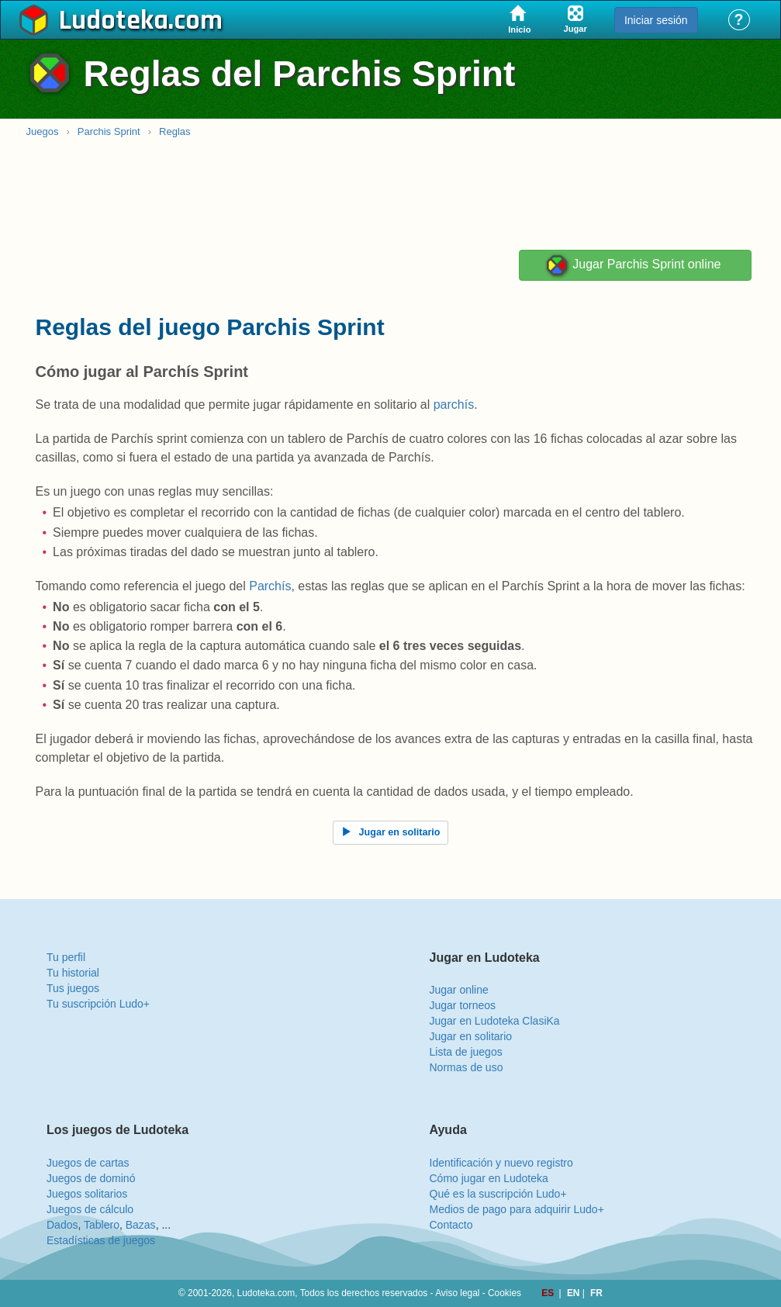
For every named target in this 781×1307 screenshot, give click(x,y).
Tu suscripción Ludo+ (98, 1004)
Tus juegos (73, 988)
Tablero (101, 1225)
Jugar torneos (463, 1005)
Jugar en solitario (471, 1036)
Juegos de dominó (91, 1178)
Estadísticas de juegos (101, 1240)
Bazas (141, 1225)
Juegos (42, 131)
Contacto (451, 1225)
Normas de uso (466, 1067)
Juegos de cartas (88, 1163)
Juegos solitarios (87, 1194)
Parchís (270, 586)
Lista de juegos (466, 1052)
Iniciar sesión (656, 20)
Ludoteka (113, 21)
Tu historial (73, 972)
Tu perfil (66, 957)
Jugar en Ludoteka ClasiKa (495, 1021)
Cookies (504, 1293)
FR (596, 1293)
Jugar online (459, 990)
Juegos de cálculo (90, 1209)
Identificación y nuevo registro (501, 1163)
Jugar (632, 265)
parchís (454, 404)
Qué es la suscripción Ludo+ (498, 1194)
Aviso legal (457, 1293)
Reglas (174, 131)
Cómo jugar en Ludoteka (489, 1178)
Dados (62, 1225)
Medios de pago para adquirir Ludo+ (517, 1209)
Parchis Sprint (109, 131)
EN (574, 1293)
